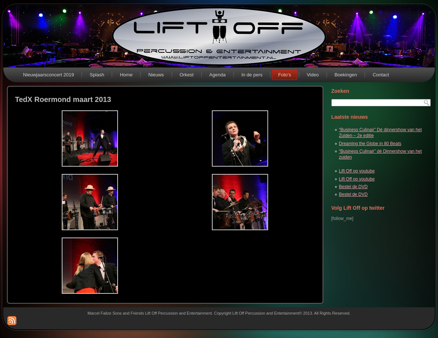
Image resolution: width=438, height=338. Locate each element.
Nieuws (156, 74)
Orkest (187, 74)
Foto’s (284, 74)
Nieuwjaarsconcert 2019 (48, 74)
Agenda (217, 74)
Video (313, 74)
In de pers (252, 74)
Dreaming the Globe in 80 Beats (370, 143)
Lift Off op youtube (357, 171)
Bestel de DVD (353, 186)
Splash (96, 74)
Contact (381, 74)
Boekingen (346, 74)
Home (126, 74)
